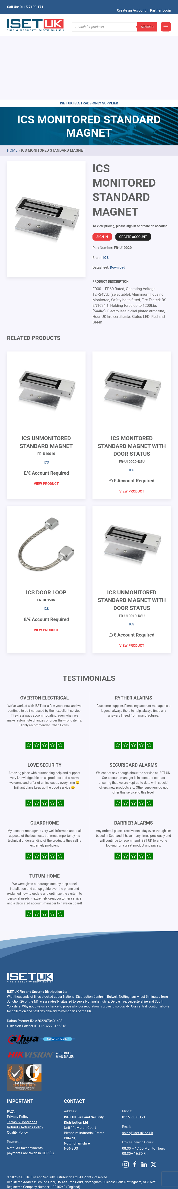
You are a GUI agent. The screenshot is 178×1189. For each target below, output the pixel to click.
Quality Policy (17, 1061)
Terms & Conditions (22, 1050)
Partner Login (160, 3)
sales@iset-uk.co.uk (137, 1061)
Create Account (133, 165)
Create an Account (131, 3)
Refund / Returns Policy (25, 1055)
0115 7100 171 (133, 1045)
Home (12, 78)
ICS (105, 186)
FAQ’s (11, 1040)
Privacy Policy (17, 1045)
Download (117, 196)
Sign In (102, 165)
